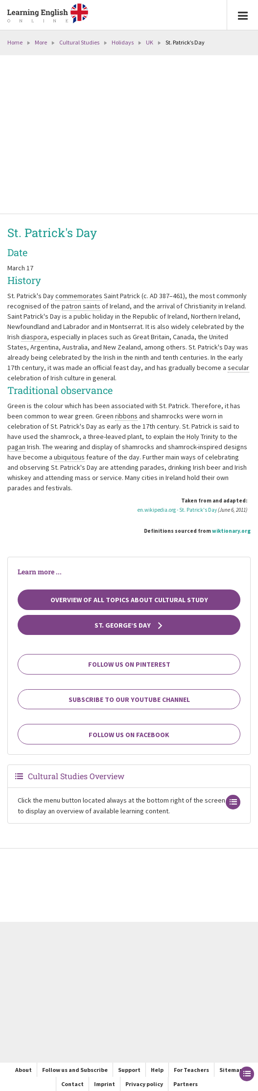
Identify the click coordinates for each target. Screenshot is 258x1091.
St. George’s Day (129, 625)
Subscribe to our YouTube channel (129, 699)
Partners (185, 1084)
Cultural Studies (79, 42)
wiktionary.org (231, 530)
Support (129, 1069)
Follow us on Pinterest (129, 664)
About (23, 1069)
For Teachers (191, 1069)
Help (157, 1069)
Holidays (123, 42)
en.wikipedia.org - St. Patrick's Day (177, 509)
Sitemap (231, 1069)
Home (15, 42)
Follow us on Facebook (129, 734)
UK (149, 42)
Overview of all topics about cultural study (129, 599)
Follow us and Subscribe (75, 1069)
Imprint (104, 1084)
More (41, 42)
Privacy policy (144, 1084)
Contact (72, 1084)
